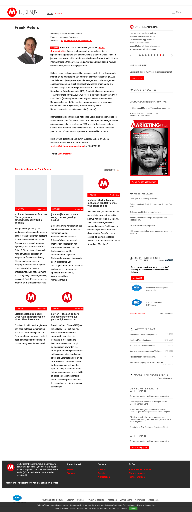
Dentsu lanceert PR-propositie (142, 225)
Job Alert (137, 278)
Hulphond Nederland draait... (141, 340)
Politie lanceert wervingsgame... (143, 357)
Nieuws (71, 469)
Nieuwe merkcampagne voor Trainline (146, 351)
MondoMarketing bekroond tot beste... (145, 46)
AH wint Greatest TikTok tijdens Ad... (144, 49)
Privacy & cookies (95, 500)
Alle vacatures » (166, 314)
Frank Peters (41, 209)
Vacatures (112, 500)
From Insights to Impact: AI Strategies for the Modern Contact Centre (148, 403)
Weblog (71, 473)
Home (50, 13)
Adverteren (104, 477)
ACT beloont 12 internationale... (143, 346)
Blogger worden (137, 473)
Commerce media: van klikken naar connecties (149, 396)
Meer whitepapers (139, 447)
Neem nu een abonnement (144, 182)
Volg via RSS (118, 169)
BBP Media (18, 498)
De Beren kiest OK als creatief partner (145, 212)
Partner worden (137, 477)
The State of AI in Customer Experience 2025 (149, 427)
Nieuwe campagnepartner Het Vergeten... (147, 362)
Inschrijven (137, 78)
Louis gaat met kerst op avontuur (143, 199)
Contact (80, 500)
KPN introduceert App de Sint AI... (142, 40)
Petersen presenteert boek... (140, 43)
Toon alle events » (165, 378)
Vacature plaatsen (137, 314)
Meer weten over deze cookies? (115, 508)
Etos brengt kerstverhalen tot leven (143, 33)
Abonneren (154, 500)
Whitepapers (126, 500)
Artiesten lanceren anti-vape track (142, 36)
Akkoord (133, 508)
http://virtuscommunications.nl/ (76, 40)
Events (101, 473)
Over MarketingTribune (52, 500)
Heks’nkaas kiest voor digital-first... (144, 334)
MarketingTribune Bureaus (57, 12)
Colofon (102, 469)
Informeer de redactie (140, 469)
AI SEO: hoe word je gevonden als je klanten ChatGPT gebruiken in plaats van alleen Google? (150, 410)
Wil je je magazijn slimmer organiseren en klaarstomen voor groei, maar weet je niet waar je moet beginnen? (150, 419)
